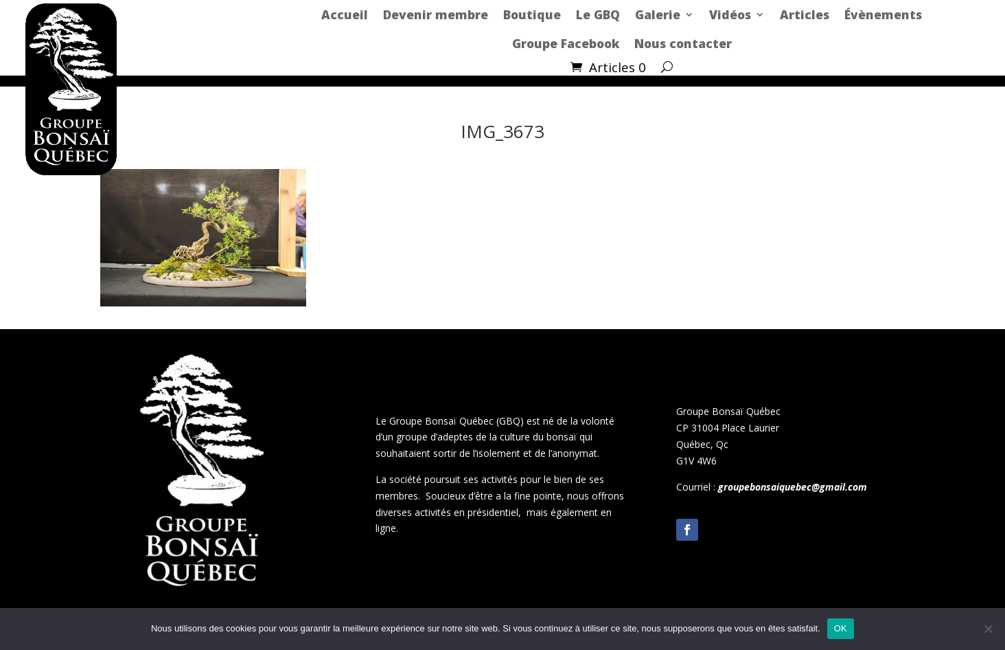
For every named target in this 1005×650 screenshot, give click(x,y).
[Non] (988, 629)
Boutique (532, 14)
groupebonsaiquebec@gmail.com (792, 486)
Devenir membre (435, 14)
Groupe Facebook (565, 43)
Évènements (883, 14)
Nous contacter (683, 43)
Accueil (344, 14)
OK (840, 628)
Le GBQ (598, 14)
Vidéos (730, 14)
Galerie (657, 14)
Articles (804, 14)
